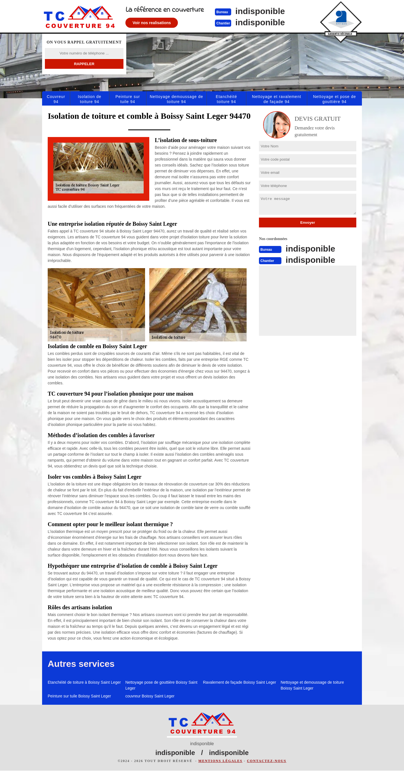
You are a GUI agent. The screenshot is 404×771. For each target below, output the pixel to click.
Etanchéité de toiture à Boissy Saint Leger (84, 682)
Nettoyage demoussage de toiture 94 (176, 99)
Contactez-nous (266, 761)
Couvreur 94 (56, 99)
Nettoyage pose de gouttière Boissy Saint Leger (161, 685)
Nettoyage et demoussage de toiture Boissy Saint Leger (312, 685)
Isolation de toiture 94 (89, 99)
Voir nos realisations (161, 22)
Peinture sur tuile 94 (127, 99)
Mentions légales (220, 761)
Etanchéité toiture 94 (226, 99)
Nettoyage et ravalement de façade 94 (276, 99)
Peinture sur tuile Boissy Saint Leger (79, 696)
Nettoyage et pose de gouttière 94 (334, 99)
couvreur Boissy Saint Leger (150, 696)
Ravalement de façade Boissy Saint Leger (239, 682)
